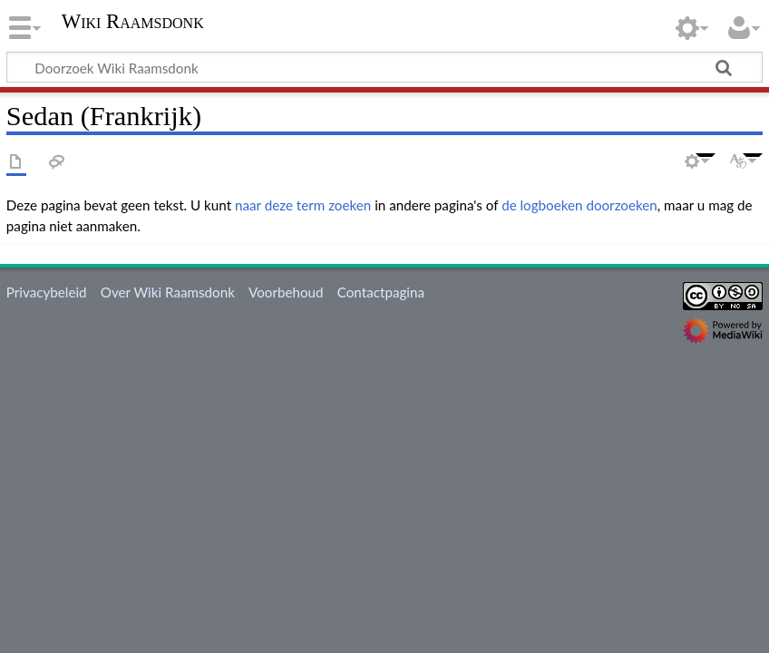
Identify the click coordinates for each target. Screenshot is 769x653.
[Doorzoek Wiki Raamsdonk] (384, 67)
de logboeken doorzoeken (579, 205)
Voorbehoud (285, 292)
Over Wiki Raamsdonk (168, 292)
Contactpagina (380, 292)
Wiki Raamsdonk (133, 22)
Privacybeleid (46, 292)
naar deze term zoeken (303, 205)
